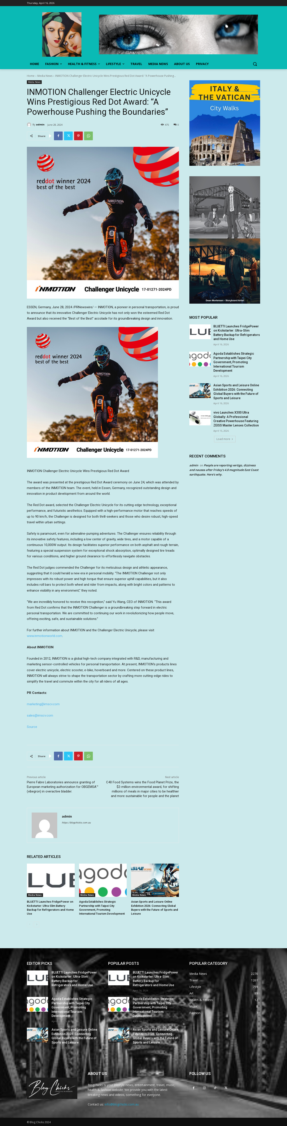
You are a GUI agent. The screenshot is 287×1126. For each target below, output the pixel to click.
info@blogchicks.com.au (122, 1104)
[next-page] (36, 924)
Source (32, 727)
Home (31, 76)
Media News (44, 76)
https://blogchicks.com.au (76, 822)
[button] (255, 64)
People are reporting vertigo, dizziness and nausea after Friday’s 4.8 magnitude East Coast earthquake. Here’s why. (223, 469)
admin (40, 124)
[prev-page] (29, 924)
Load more (224, 439)
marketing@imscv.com (43, 704)
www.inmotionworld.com (44, 636)
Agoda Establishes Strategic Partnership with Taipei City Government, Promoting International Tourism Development (233, 362)
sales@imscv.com (40, 715)
